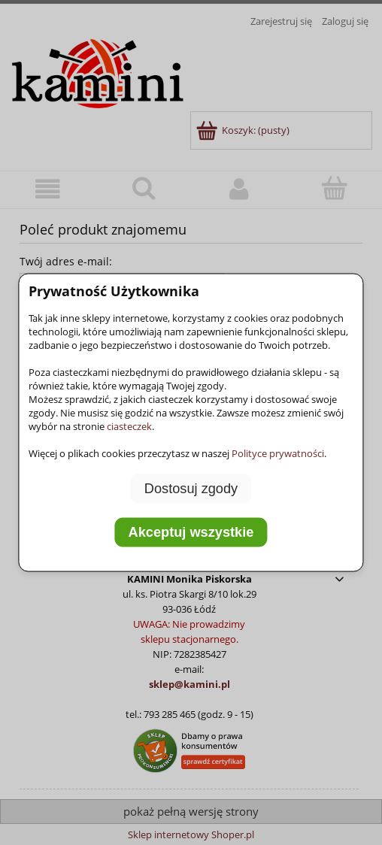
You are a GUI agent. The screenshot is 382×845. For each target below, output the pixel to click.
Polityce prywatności (278, 453)
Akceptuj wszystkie (191, 531)
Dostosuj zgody (191, 488)
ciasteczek (129, 426)
